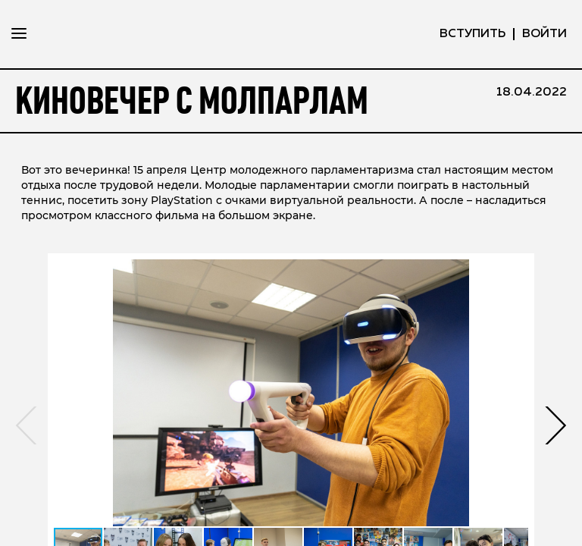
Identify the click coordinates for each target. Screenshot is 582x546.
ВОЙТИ (544, 34)
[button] (555, 470)
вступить (472, 34)
